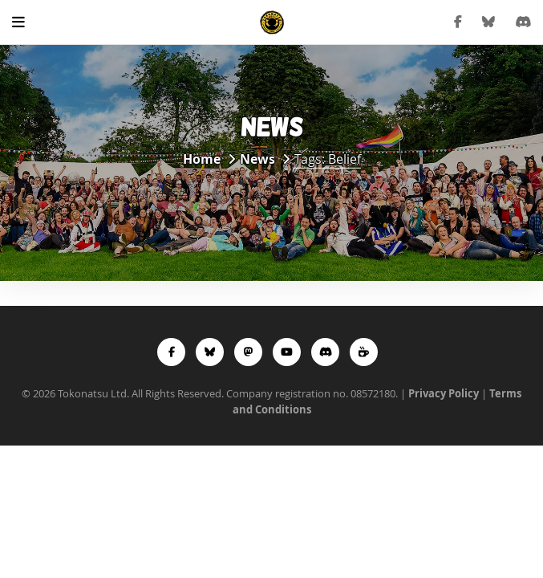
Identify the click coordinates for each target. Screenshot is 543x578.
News (257, 159)
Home (202, 159)
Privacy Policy (443, 393)
